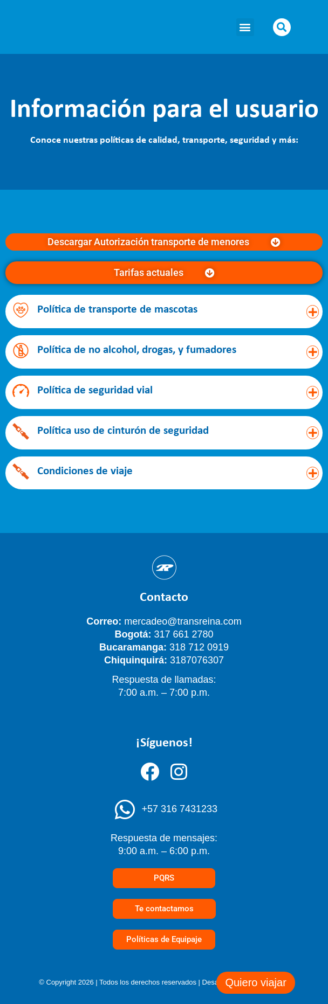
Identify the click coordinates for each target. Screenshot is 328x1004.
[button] (245, 27)
